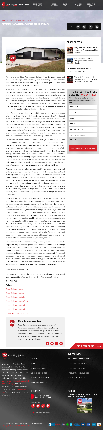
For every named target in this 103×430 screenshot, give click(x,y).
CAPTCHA (73, 140)
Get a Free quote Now (81, 148)
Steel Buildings (54, 5)
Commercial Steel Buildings (80, 359)
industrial (16, 381)
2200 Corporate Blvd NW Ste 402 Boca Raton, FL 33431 (82, 395)
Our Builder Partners (78, 378)
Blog (27, 5)
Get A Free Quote (91, 5)
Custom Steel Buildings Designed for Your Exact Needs (84, 60)
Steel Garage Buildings (78, 373)
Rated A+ (54, 424)
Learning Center (78, 5)
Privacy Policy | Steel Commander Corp (16, 426)
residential (24, 381)
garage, (5, 384)
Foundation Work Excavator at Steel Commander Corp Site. (81, 70)
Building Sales (66, 5)
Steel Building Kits (76, 368)
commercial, (7, 381)
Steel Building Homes (77, 364)
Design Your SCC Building (39, 5)
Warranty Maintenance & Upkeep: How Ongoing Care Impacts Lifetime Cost (85, 79)
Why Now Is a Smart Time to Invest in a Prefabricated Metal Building (86, 50)
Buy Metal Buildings (41, 378)
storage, (11, 384)
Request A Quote (39, 382)
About (20, 5)
